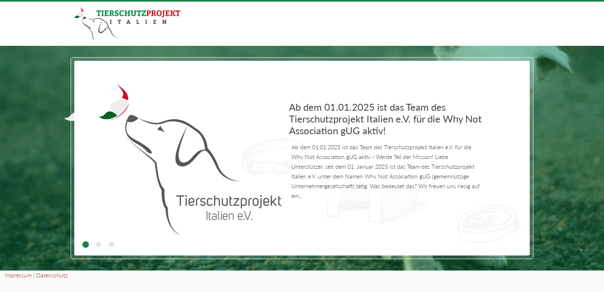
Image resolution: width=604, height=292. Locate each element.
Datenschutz (52, 275)
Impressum (18, 275)
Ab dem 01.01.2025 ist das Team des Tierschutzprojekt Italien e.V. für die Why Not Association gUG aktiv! (385, 118)
